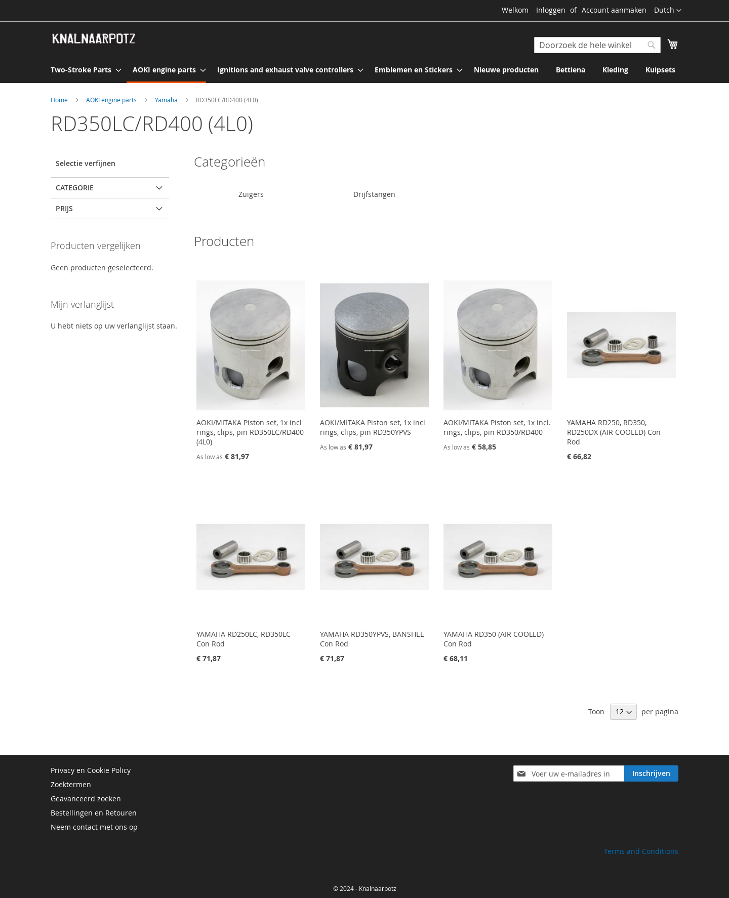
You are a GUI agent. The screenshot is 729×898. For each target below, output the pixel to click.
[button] (667, 10)
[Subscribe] (651, 773)
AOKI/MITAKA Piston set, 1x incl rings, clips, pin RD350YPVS (372, 427)
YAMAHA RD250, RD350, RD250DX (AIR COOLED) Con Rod (614, 432)
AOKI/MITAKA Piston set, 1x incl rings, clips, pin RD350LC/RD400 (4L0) (250, 432)
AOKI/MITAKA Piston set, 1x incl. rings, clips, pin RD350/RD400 (497, 427)
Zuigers (251, 194)
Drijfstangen (374, 194)
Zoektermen (71, 784)
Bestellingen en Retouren (94, 813)
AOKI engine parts (112, 100)
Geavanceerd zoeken (86, 798)
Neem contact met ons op (94, 827)
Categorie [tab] (75, 187)
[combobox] (597, 45)
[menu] (364, 70)
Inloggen (550, 10)
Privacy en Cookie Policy (91, 770)
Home (60, 100)
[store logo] (94, 39)
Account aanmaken (614, 10)
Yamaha (167, 100)
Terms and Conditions (641, 851)
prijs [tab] (64, 208)
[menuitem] (83, 69)
